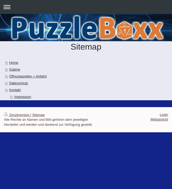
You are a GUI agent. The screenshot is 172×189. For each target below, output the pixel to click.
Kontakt (15, 90)
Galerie (14, 69)
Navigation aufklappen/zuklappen (86, 7)
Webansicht (159, 119)
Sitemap (38, 115)
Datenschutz (18, 83)
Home (13, 63)
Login (164, 115)
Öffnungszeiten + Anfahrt (28, 76)
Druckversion (17, 115)
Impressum (22, 97)
